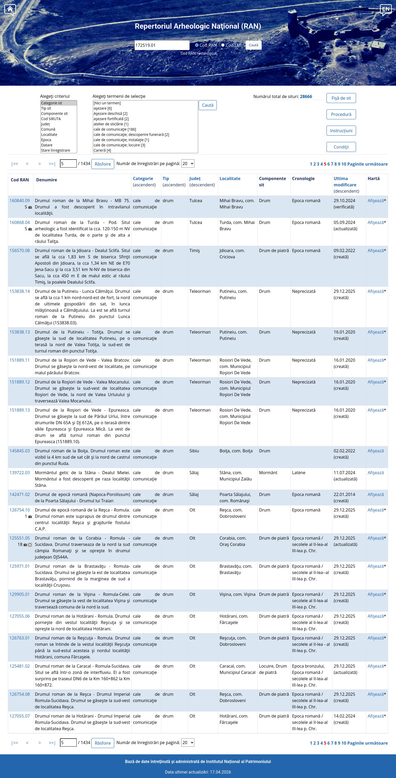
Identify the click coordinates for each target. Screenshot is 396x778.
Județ (59, 124)
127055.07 (19, 716)
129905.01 (19, 594)
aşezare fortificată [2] (145, 118)
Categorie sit (59, 103)
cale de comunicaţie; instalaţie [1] (145, 139)
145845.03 (19, 451)
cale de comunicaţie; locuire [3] (145, 145)
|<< (14, 164)
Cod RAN (206, 45)
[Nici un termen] (145, 103)
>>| (52, 164)
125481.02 (19, 666)
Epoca (59, 139)
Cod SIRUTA (59, 118)
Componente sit (59, 113)
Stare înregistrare (59, 150)
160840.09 (19, 200)
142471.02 (19, 494)
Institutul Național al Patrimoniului (238, 761)
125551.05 (19, 538)
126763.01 (19, 638)
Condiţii (341, 147)
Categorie (143, 178)
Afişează (376, 200)
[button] (386, 9)
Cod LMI (231, 45)
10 (344, 164)
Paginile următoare (367, 164)
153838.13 (19, 332)
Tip (166, 178)
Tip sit (59, 108)
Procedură (341, 114)
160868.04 (19, 222)
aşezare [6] (145, 108)
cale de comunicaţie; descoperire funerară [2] (145, 134)
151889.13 (19, 410)
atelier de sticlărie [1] (145, 124)
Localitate (59, 134)
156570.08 (19, 250)
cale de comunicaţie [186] (145, 129)
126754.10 (19, 510)
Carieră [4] (145, 150)
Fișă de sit (341, 98)
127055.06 (19, 616)
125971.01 (19, 566)
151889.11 (19, 360)
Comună (59, 129)
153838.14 (19, 291)
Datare (59, 145)
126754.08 (19, 694)
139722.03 (19, 472)
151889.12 (19, 382)
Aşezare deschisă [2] (145, 113)
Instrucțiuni (341, 131)
